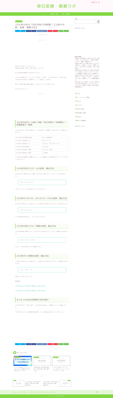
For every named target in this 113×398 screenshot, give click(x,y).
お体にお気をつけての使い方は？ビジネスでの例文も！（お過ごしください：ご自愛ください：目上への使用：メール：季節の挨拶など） (87, 77)
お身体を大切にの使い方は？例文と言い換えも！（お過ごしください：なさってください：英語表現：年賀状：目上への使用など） (87, 71)
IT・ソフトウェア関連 (83, 97)
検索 (76, 19)
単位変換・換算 (54, 14)
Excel (44, 14)
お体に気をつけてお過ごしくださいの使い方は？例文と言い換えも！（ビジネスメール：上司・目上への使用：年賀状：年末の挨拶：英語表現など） (87, 84)
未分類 (79, 117)
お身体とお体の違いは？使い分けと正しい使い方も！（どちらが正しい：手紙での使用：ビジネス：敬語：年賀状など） (87, 60)
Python (79, 101)
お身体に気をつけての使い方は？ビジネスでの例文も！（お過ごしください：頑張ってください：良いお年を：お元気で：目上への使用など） (87, 66)
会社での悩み (80, 109)
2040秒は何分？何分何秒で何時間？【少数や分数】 (30, 290)
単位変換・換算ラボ (56, 6)
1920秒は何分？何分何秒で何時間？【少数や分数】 (30, 286)
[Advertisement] (42, 52)
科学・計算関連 (66, 14)
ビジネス (79, 105)
